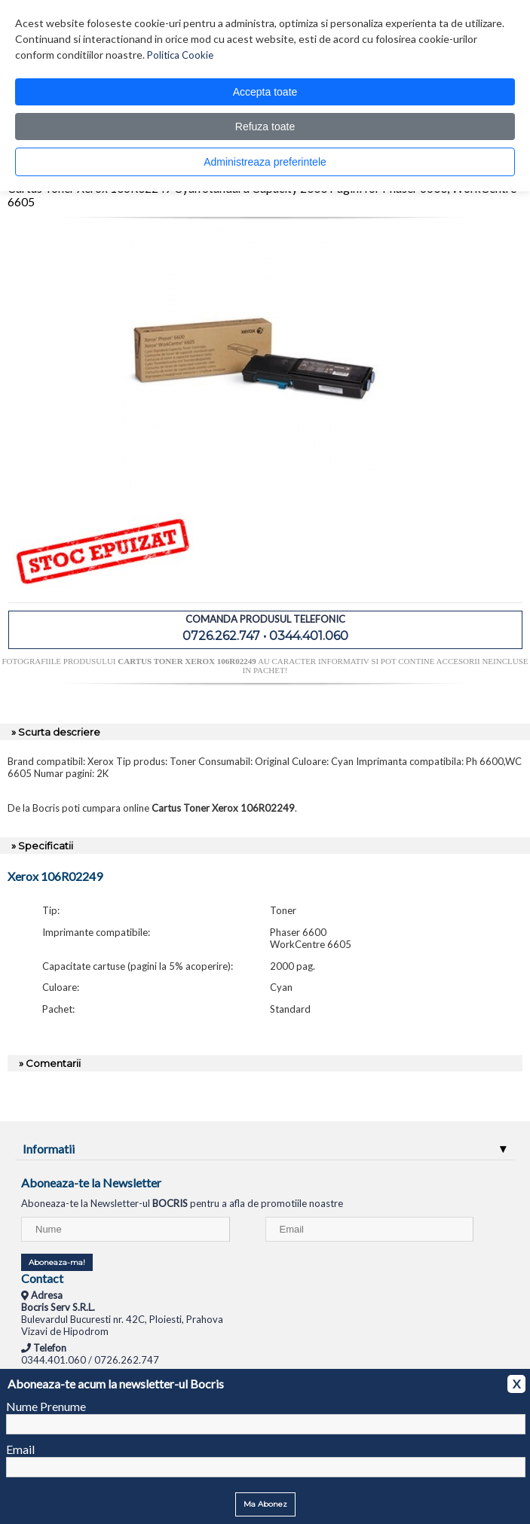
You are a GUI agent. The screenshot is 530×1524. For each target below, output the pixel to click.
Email (20, 1449)
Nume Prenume (46, 1406)
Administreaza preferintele (265, 162)
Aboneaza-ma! (57, 1262)
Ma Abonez (265, 1504)
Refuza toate (265, 126)
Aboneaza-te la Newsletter (91, 1182)
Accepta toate (265, 92)
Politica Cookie (180, 55)
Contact (42, 1278)
